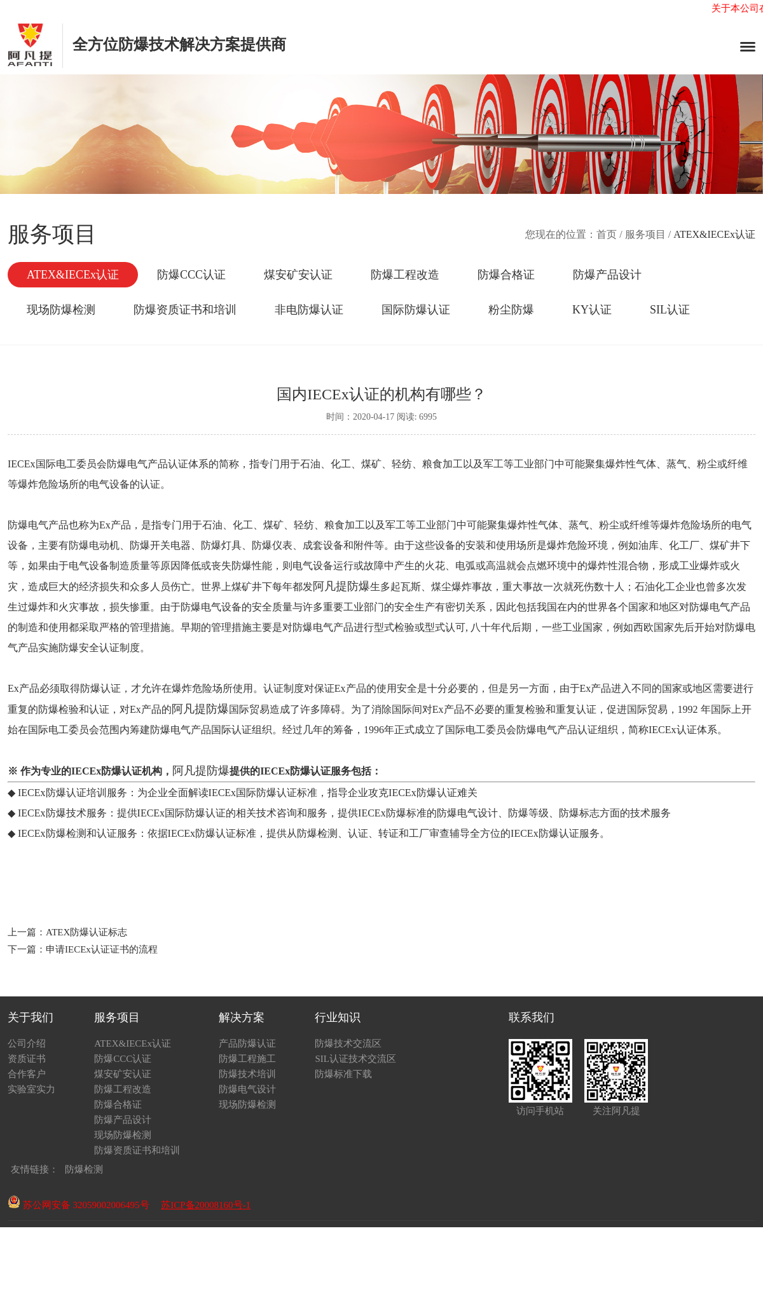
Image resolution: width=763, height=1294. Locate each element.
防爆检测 (84, 1169)
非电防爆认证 (309, 309)
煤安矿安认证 (298, 274)
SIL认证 (670, 309)
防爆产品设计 (607, 274)
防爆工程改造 (405, 274)
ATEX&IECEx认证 (73, 274)
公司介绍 (27, 1043)
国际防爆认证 (416, 309)
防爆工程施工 (247, 1059)
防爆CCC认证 (191, 274)
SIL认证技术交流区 (355, 1059)
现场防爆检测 (61, 309)
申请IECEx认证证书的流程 (102, 949)
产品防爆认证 (247, 1043)
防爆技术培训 (247, 1074)
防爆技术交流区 (348, 1043)
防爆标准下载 (343, 1074)
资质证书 (27, 1059)
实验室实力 (31, 1089)
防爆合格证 (506, 274)
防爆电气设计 (247, 1089)
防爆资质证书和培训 (185, 309)
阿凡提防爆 (341, 586)
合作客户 (27, 1074)
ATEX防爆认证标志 (86, 932)
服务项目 (645, 234)
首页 (606, 234)
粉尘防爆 (511, 309)
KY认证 (592, 309)
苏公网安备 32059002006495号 (78, 1205)
